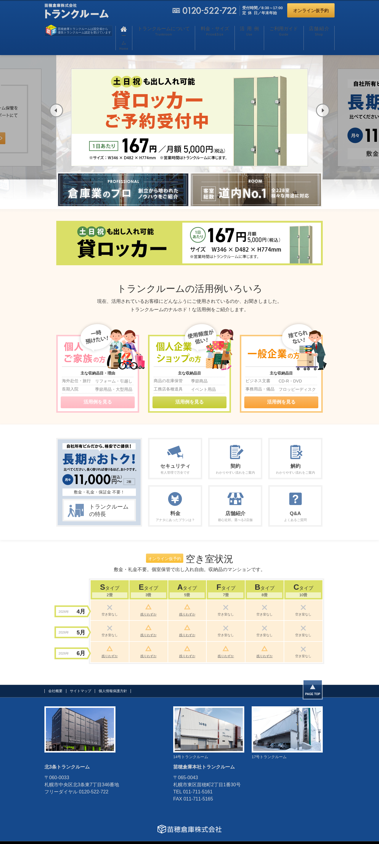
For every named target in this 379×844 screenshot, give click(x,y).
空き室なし (110, 595)
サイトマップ (80, 677)
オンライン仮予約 (311, 10)
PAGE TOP (312, 680)
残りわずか (148, 595)
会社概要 (55, 677)
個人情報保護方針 (113, 677)
